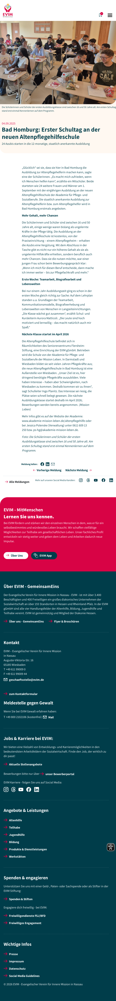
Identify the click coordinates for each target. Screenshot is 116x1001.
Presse (13, 954)
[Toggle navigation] (110, 15)
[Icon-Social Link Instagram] (79, 480)
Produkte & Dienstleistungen (28, 849)
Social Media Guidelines (24, 976)
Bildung (14, 842)
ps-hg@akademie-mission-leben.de (55, 430)
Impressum (16, 961)
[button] (43, 464)
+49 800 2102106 (16, 717)
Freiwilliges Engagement (25, 923)
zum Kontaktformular (23, 694)
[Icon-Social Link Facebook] (102, 480)
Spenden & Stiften (20, 899)
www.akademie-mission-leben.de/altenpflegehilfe (53, 421)
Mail (51, 717)
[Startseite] (8, 10)
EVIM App (43, 555)
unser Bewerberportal (59, 774)
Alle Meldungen (17, 482)
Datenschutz (17, 969)
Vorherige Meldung (46, 470)
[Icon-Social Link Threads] (86, 480)
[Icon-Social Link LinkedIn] (109, 480)
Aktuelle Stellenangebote (25, 764)
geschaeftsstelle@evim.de (26, 680)
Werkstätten (17, 857)
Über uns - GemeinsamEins (26, 621)
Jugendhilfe (17, 835)
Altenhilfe (15, 820)
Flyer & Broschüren (66, 621)
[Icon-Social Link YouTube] (94, 480)
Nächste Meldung (79, 470)
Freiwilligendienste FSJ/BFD (27, 916)
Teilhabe (14, 827)
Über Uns (14, 556)
